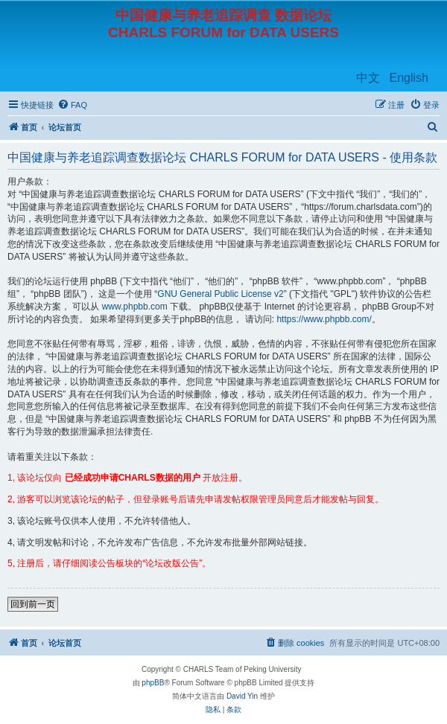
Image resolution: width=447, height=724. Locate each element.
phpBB (153, 683)
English (409, 77)
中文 (368, 77)
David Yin (242, 696)
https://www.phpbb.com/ (323, 319)
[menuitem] (72, 105)
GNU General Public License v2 (220, 294)
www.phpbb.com (135, 306)
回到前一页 (32, 604)
